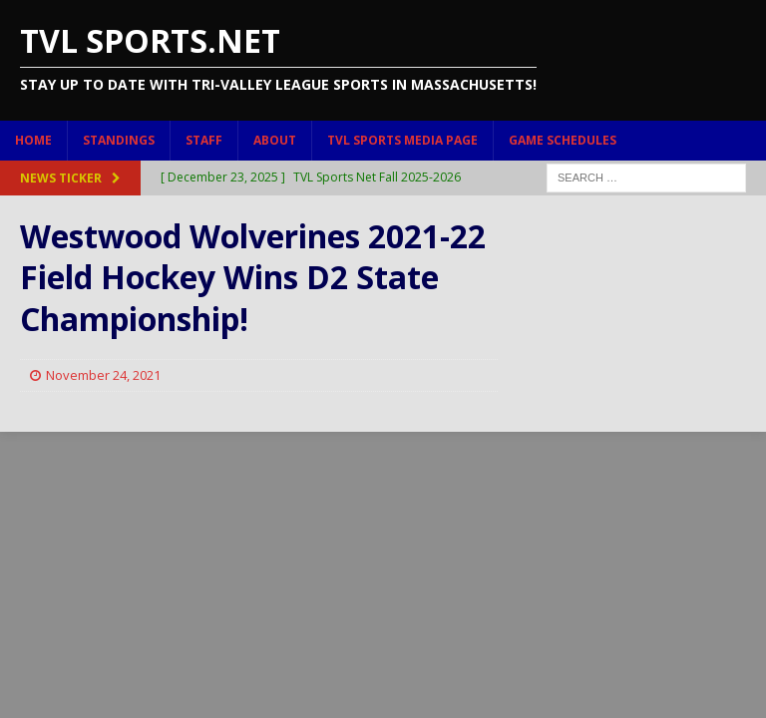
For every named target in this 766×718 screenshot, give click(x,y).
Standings (119, 140)
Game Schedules (562, 140)
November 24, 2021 (103, 375)
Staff (204, 140)
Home (33, 140)
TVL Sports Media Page (402, 140)
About (274, 140)
